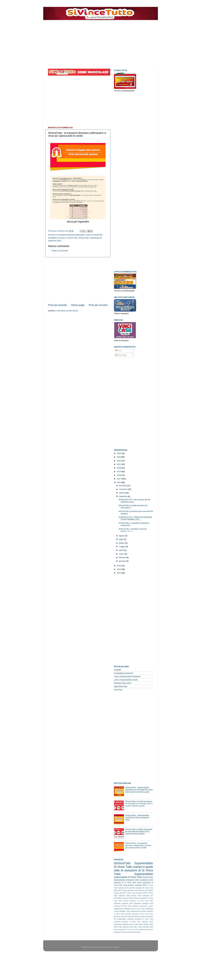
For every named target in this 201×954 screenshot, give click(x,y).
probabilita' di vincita (56, 238)
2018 (119, 475)
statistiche (125, 924)
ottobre (122, 493)
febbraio (122, 557)
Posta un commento (60, 251)
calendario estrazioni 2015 (143, 903)
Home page (78, 305)
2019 (119, 472)
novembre (123, 489)
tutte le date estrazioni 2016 (143, 927)
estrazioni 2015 (146, 880)
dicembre (123, 486)
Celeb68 (117, 670)
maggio (122, 547)
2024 (119, 453)
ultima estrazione (143, 883)
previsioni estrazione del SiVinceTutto (126, 916)
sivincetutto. (118, 924)
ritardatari (145, 921)
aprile (121, 550)
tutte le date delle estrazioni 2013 (141, 924)
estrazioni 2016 (132, 880)
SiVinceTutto (83, 238)
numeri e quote (143, 867)
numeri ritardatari (119, 911)
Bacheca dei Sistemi (146, 890)
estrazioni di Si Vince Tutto (125, 883)
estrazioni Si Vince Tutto (122, 906)
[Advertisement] (96, 22)
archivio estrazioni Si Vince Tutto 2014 (138, 901)
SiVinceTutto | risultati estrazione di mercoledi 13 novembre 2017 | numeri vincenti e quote (138, 803)
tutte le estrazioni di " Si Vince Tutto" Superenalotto (131, 929)
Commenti (120, 355)
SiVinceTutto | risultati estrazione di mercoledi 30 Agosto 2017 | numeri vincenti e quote (138, 831)
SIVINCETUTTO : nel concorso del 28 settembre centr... (134, 501)
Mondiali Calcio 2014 (122, 683)
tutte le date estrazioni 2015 (128, 890)
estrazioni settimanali (139, 906)
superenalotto (121, 877)
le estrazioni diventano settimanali (71, 235)
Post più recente (57, 305)
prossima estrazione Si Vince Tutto (127, 921)
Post (118, 350)
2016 (119, 482)
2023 (119, 457)
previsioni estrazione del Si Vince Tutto (139, 914)
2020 (119, 468)
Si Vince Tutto (71, 238)
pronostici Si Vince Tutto (144, 919)
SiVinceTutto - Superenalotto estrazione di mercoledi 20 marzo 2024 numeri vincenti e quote (139, 789)
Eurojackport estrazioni (123, 673)
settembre (123, 496)
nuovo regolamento (132, 911)
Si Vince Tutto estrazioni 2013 (136, 893)
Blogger (116, 947)
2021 (119, 464)
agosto (122, 536)
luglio (121, 539)
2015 (119, 566)
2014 (119, 569)
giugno (122, 543)
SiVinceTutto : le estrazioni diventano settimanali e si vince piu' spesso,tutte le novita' (138, 845)
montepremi (149, 908)
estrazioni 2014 (140, 885)
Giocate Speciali (119, 893)
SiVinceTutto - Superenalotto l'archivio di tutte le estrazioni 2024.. (137, 817)
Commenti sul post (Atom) (67, 311)
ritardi (151, 921)
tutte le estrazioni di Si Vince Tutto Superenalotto (133, 872)
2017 (119, 479)
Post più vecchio (98, 305)
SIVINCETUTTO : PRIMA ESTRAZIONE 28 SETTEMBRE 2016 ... (135, 518)
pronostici (130, 919)
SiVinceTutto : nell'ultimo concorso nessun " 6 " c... (133, 530)
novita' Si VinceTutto (94, 235)
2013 (119, 573)
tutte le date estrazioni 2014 (123, 927)
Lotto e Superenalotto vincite (126, 680)
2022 (119, 461)
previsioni (143, 911)
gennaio (122, 561)
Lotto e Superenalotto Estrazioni (127, 676)
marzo (122, 554)
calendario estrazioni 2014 (123, 903)
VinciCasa (118, 690)
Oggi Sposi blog (120, 686)
